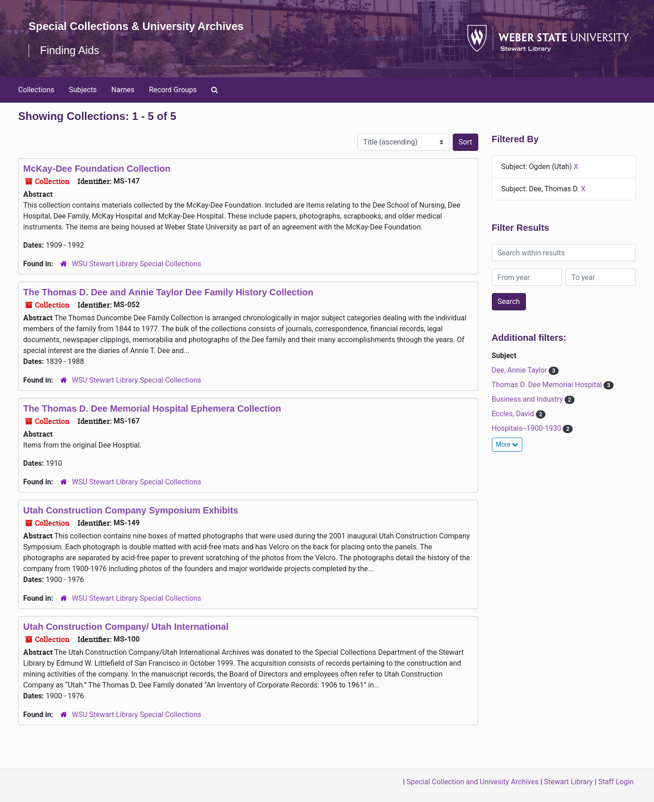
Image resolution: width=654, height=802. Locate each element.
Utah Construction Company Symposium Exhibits (130, 510)
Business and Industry (528, 399)
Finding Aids (69, 50)
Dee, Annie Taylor (520, 370)
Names (122, 89)
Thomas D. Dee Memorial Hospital (548, 384)
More (507, 444)
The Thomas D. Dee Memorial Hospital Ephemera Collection (152, 408)
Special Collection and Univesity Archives (472, 781)
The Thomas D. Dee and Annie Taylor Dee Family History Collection (168, 292)
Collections (36, 89)
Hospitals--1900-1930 (527, 428)
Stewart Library (568, 781)
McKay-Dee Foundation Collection (96, 169)
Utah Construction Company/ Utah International (125, 627)
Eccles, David (514, 413)
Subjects (83, 89)
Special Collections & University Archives (136, 26)
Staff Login (616, 781)
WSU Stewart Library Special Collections (136, 263)
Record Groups (173, 89)
